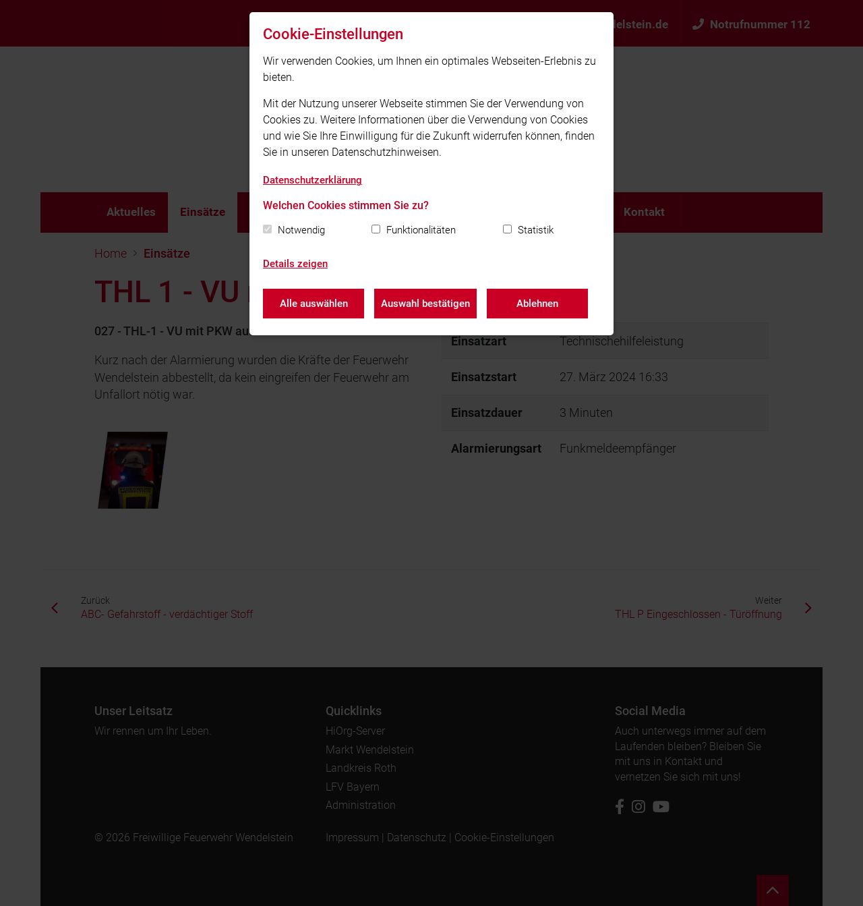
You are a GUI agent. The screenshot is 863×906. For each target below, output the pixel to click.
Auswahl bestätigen (425, 304)
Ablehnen (537, 304)
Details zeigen (295, 264)
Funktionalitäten (421, 230)
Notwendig (301, 230)
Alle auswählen (314, 304)
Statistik (536, 230)
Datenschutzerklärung (312, 180)
